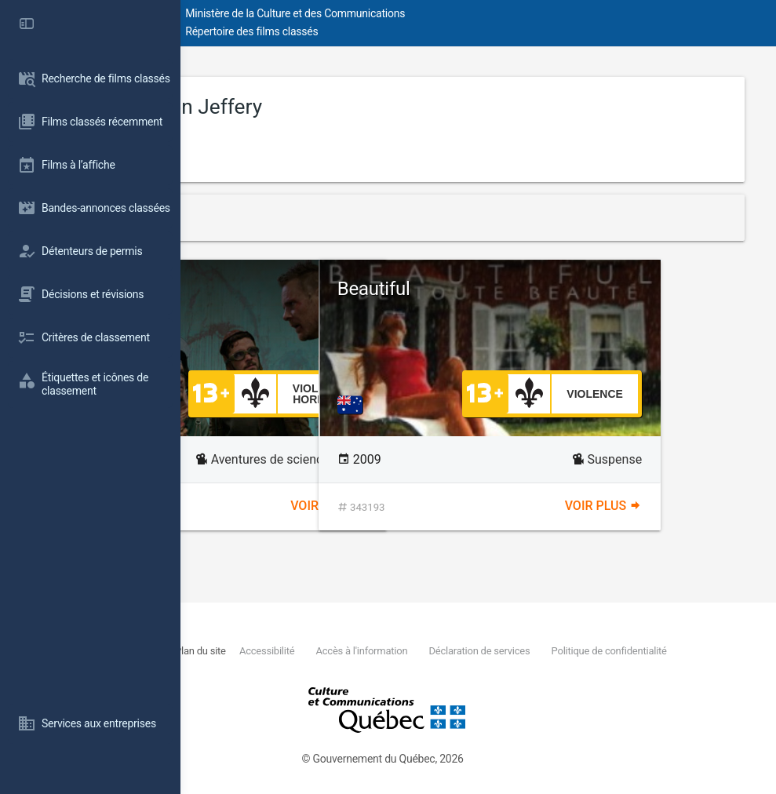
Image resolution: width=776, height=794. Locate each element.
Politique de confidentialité (330, 669)
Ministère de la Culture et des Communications (463, 13)
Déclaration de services (632, 651)
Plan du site (351, 651)
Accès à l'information (514, 651)
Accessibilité (419, 651)
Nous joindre (292, 651)
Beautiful (541, 289)
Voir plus (412, 505)
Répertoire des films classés (419, 31)
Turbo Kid (270, 289)
